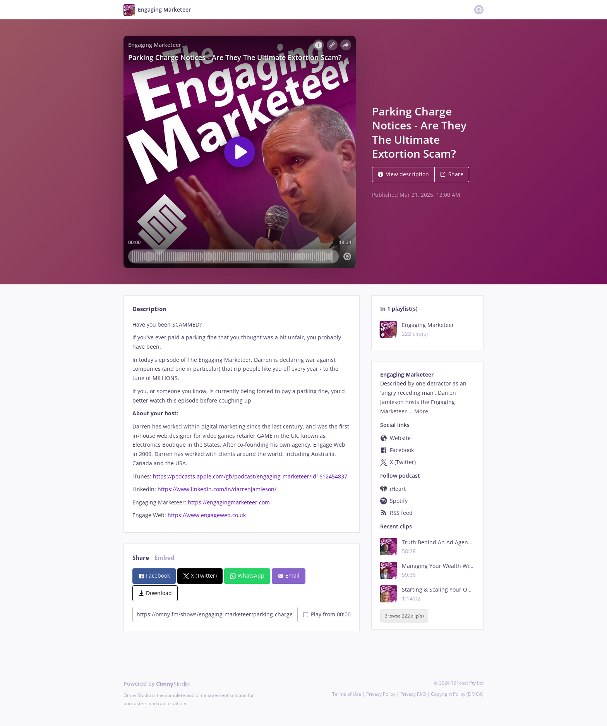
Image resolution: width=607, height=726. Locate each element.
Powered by (156, 683)
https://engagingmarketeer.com (229, 502)
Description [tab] (149, 309)
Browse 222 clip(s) (404, 616)
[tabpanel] (241, 420)
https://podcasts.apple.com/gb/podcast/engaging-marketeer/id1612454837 (250, 476)
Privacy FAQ (413, 694)
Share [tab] (140, 558)
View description (403, 174)
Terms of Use (346, 694)
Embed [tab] (164, 558)
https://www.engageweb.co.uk (207, 515)
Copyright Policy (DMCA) (457, 694)
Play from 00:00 (327, 614)
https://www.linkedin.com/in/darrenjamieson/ (217, 489)
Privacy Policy (380, 694)
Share (451, 174)
